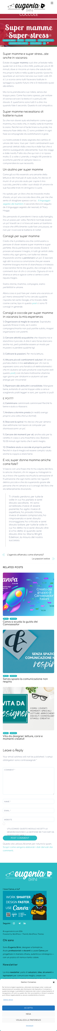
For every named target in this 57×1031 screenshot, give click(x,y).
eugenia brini (9, 40)
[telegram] (19, 923)
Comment (9, 770)
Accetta (28, 1008)
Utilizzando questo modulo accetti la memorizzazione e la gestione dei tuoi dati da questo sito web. (30, 832)
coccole (30, 40)
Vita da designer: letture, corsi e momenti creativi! (23, 737)
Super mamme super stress (28, 35)
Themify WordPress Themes (33, 934)
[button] (54, 982)
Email (7, 811)
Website (8, 820)
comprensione (46, 40)
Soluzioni (36, 43)
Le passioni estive (41, 559)
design (13, 618)
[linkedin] (25, 923)
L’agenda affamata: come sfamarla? (25, 555)
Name (7, 802)
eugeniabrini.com (11, 931)
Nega (28, 1014)
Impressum (29, 1025)
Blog (20, 40)
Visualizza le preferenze (28, 1020)
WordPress (17, 934)
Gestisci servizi (8, 999)
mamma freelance (18, 43)
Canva (42, 951)
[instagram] (14, 923)
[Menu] (52, 3)
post (34, 303)
